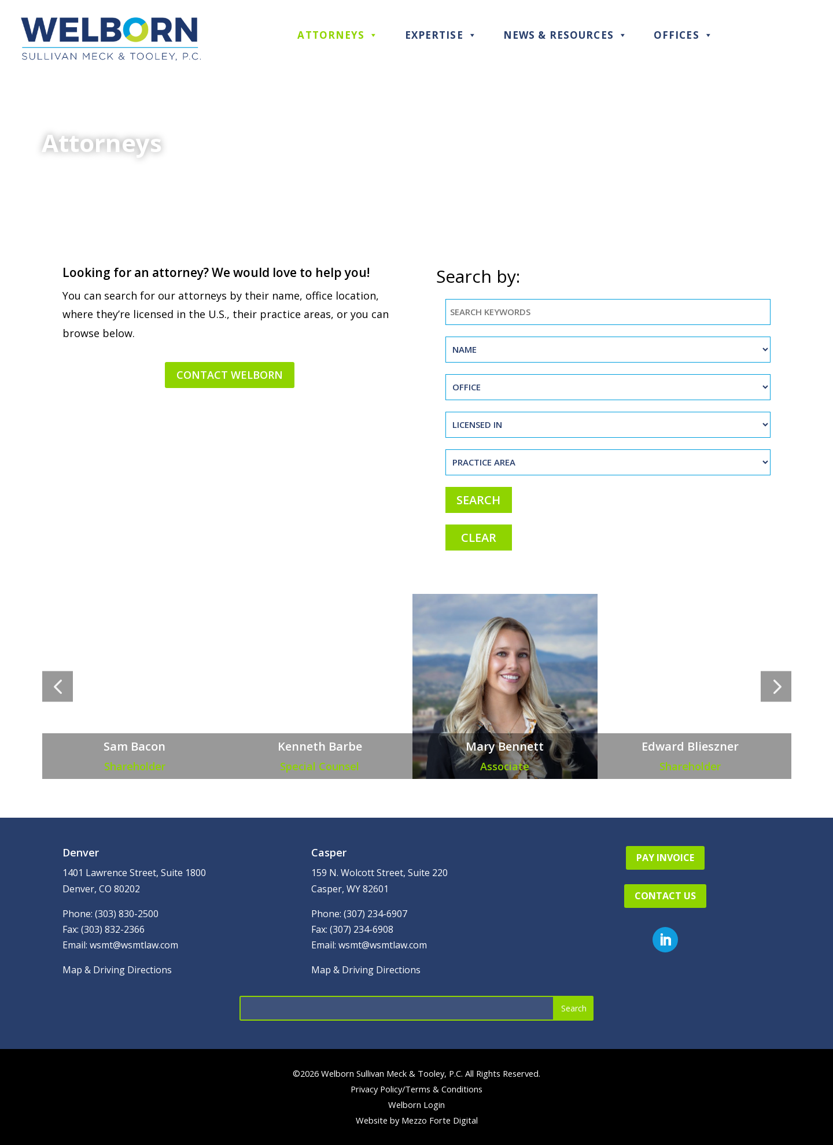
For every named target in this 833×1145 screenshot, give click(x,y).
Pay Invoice (665, 857)
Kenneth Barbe (320, 746)
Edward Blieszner (690, 746)
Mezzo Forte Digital (439, 1120)
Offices (683, 35)
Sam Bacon (134, 746)
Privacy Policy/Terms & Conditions (416, 1089)
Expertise (441, 35)
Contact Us (665, 895)
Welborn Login (416, 1104)
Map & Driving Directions (117, 969)
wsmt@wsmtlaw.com (134, 945)
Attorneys (337, 35)
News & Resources (565, 35)
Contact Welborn (229, 375)
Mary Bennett (505, 746)
